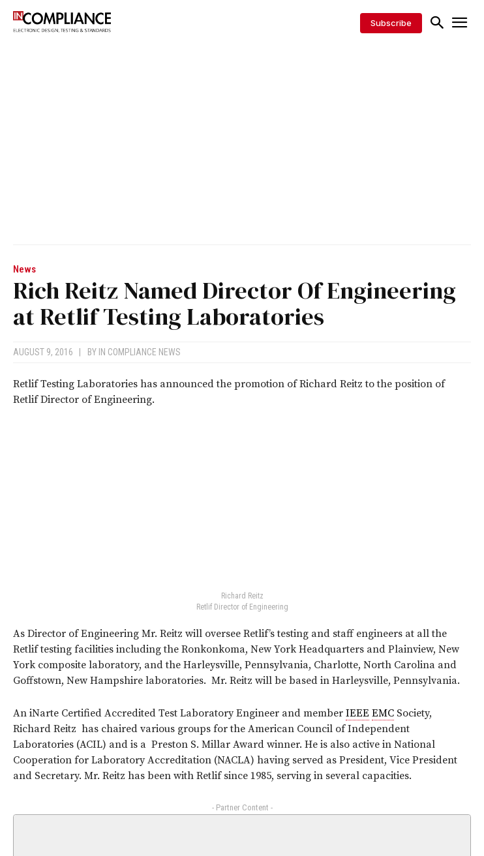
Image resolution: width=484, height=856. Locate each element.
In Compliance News (139, 352)
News (24, 269)
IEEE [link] (357, 713)
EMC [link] (383, 713)
